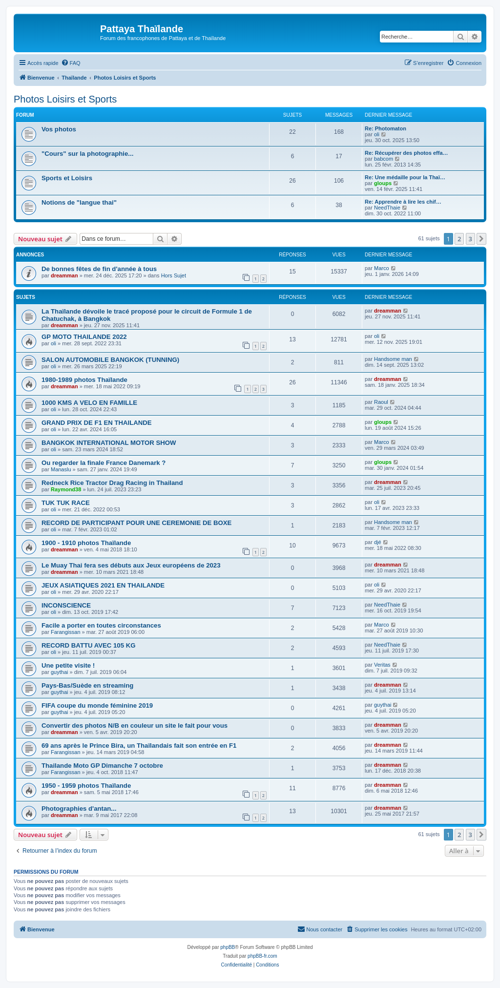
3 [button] (470, 238)
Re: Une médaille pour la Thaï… (405, 177)
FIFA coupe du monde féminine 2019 (97, 705)
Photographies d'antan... (79, 808)
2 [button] (459, 238)
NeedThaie (387, 207)
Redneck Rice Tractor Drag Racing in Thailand (112, 482)
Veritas (382, 665)
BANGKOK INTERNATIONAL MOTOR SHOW (109, 442)
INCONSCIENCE (66, 605)
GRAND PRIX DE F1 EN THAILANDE (97, 422)
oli (376, 134)
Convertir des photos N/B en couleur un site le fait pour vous (135, 725)
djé (377, 542)
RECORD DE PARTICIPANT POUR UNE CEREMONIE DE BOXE (136, 522)
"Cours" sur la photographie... (87, 153)
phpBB (227, 947)
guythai (59, 672)
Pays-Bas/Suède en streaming (87, 685)
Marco (381, 268)
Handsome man (393, 359)
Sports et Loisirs (67, 178)
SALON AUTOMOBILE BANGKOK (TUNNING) (110, 359)
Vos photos (59, 129)
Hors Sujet (173, 275)
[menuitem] (71, 63)
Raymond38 (66, 489)
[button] (481, 239)
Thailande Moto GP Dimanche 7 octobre (102, 765)
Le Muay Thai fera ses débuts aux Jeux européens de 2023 (131, 565)
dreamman (64, 275)
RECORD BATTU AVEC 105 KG (88, 645)
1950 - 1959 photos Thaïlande (86, 785)
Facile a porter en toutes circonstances (101, 625)
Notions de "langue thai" (79, 202)
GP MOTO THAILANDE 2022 (84, 336)
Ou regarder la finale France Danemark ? (104, 462)
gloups (383, 183)
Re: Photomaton (385, 128)
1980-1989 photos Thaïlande (84, 379)
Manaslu (61, 469)
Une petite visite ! (68, 665)
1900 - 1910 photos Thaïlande (86, 543)
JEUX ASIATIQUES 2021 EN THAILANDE (103, 585)
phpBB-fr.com (262, 956)
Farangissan (66, 632)
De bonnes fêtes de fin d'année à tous (99, 269)
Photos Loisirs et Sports (65, 99)
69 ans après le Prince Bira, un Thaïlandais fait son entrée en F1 (139, 745)
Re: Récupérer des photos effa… (406, 153)
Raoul (381, 402)
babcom (383, 159)
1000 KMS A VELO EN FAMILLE (89, 402)
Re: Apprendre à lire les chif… (403, 202)
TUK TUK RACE (66, 502)
